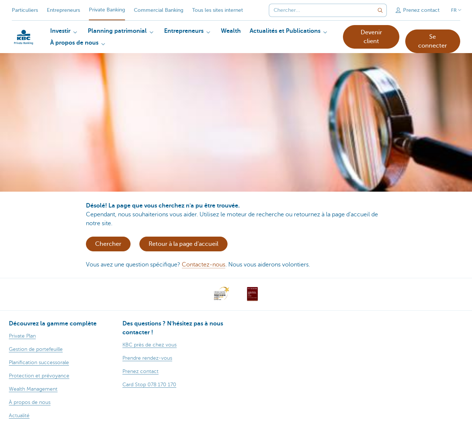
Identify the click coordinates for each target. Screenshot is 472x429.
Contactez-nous (203, 264)
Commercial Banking (158, 10)
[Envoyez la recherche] (380, 10)
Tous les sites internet (217, 10)
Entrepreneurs (63, 10)
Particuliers (25, 10)
